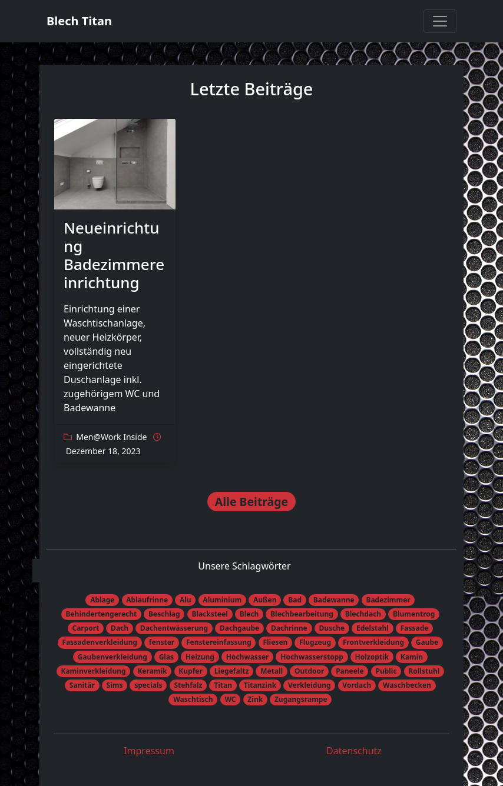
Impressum (149, 750)
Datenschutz (354, 750)
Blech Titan (79, 21)
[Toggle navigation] (439, 21)
